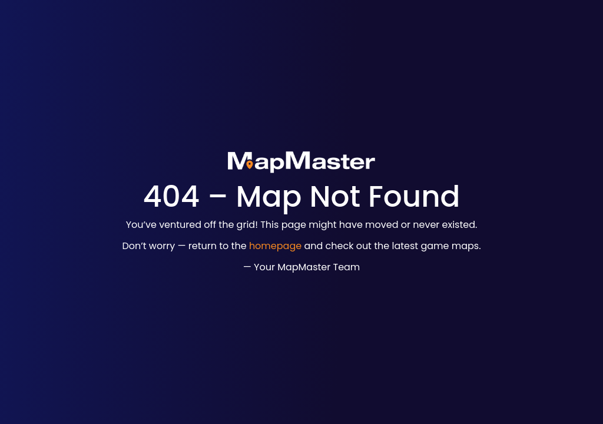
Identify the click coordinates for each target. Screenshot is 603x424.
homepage (275, 246)
